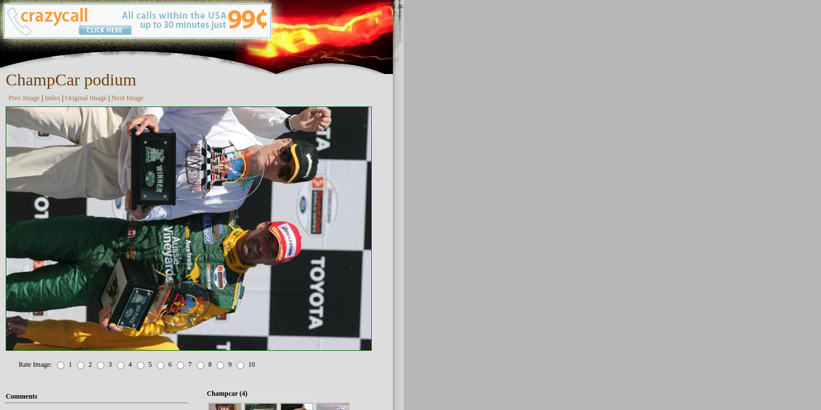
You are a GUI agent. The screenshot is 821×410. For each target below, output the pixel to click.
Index (52, 98)
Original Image (86, 98)
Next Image (128, 98)
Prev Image (24, 98)
